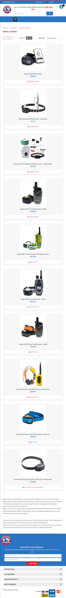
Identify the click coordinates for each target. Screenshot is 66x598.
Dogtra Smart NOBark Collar (33, 74)
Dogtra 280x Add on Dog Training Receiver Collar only (33, 434)
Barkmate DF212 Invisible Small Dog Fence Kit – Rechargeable (33, 164)
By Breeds (14, 28)
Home (6, 28)
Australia (50, 2)
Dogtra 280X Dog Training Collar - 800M (33, 299)
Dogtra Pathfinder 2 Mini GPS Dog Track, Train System (33, 389)
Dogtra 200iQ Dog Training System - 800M (33, 209)
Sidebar (7, 38)
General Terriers (25, 28)
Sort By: (42, 38)
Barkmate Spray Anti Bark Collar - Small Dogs (33, 119)
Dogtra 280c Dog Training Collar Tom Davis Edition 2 (33, 254)
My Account (39, 2)
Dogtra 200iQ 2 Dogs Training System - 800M (33, 344)
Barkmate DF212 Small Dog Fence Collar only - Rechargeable (33, 479)
